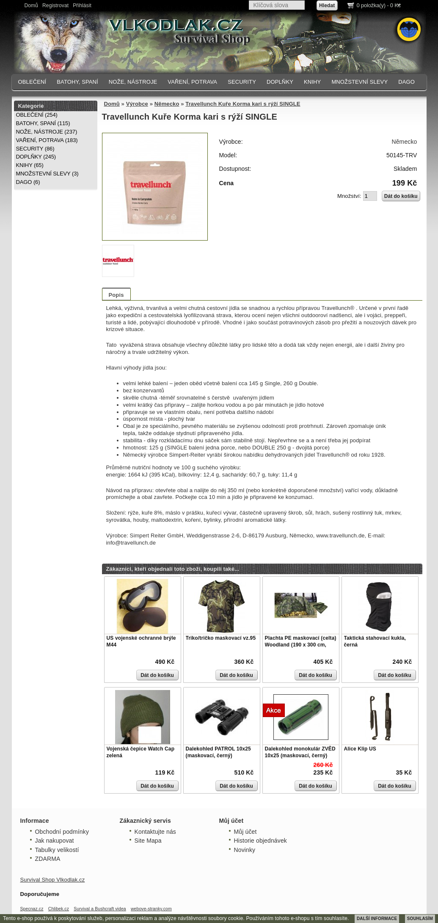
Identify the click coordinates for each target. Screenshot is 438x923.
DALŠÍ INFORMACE (377, 918)
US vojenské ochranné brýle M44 (141, 641)
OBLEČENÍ (32, 82)
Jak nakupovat (54, 840)
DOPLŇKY (280, 82)
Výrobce (137, 104)
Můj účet (245, 831)
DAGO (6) (28, 182)
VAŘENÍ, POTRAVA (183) (47, 140)
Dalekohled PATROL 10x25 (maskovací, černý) (218, 752)
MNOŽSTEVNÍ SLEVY (359, 82)
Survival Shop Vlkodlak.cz (52, 879)
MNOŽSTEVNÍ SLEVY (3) (47, 173)
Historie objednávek (260, 840)
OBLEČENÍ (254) (37, 115)
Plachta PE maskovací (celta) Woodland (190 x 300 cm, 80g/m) (300, 644)
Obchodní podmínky (62, 831)
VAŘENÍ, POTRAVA (192, 82)
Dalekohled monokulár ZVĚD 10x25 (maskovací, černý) (300, 752)
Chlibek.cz (58, 909)
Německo (166, 104)
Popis (116, 295)
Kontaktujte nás (155, 831)
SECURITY (242, 82)
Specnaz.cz (32, 909)
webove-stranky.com (151, 909)
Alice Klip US (360, 749)
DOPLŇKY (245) (36, 156)
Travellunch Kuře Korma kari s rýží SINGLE (242, 104)
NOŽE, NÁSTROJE (133, 82)
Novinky (245, 849)
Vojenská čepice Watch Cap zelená (141, 752)
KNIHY (312, 82)
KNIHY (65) (30, 165)
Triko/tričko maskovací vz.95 (221, 638)
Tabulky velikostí (57, 849)
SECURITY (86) (35, 148)
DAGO (406, 82)
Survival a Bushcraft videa (100, 909)
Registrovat (55, 5)
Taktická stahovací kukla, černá (375, 641)
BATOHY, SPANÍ (77, 82)
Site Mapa (148, 840)
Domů (32, 5)
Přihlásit (82, 5)
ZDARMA (48, 858)
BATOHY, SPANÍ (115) (43, 123)
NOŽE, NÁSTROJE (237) (46, 132)
